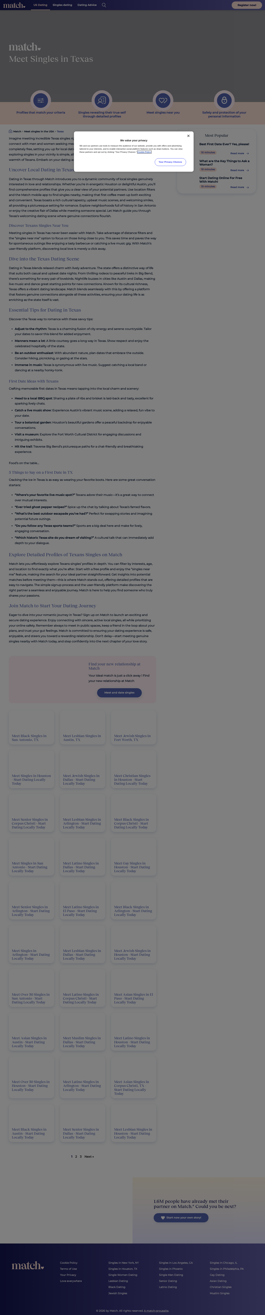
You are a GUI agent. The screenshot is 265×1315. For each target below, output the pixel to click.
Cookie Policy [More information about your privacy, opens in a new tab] (144, 152)
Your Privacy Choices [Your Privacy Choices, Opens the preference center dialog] (170, 162)
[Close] (188, 136)
